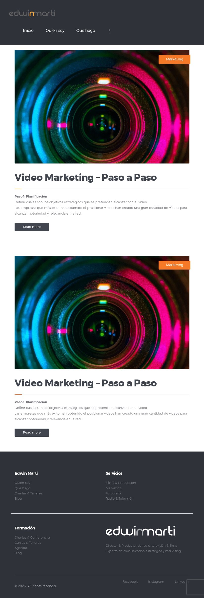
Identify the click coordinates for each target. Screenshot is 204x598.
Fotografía (113, 493)
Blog (18, 498)
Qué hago (22, 488)
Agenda (21, 548)
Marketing (174, 59)
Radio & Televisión (120, 498)
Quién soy (22, 483)
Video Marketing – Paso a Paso (86, 178)
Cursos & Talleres (28, 542)
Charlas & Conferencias (33, 537)
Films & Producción (121, 483)
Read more (32, 227)
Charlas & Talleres (28, 493)
